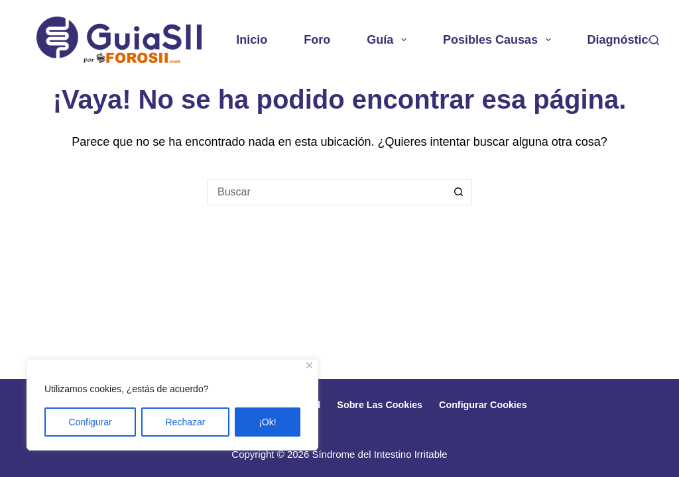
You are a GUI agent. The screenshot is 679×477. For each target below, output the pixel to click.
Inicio (251, 39)
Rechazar (186, 422)
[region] (172, 404)
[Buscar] (654, 40)
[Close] (309, 365)
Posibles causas (499, 40)
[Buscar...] (326, 192)
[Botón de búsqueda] (459, 192)
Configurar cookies (497, 403)
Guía (389, 40)
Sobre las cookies (383, 403)
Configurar (89, 422)
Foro (317, 39)
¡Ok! (267, 422)
